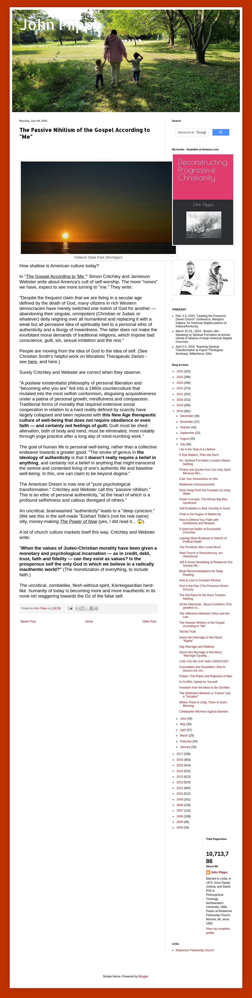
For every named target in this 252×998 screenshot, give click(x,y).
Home (89, 621)
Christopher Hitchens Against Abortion (203, 711)
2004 (180, 827)
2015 (180, 765)
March (184, 735)
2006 (180, 816)
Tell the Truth (187, 631)
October (185, 427)
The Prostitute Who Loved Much (200, 547)
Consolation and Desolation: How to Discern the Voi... (202, 668)
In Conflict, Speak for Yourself (198, 681)
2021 (180, 394)
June (183, 718)
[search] (192, 132)
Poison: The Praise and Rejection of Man (205, 676)
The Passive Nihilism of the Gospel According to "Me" (201, 624)
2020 (180, 399)
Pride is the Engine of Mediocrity (200, 514)
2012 (180, 782)
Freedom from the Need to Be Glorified (204, 687)
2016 (180, 759)
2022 (180, 388)
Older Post (149, 621)
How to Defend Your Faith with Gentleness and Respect (198, 521)
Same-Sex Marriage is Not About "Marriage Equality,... (200, 654)
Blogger (143, 976)
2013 (180, 776)
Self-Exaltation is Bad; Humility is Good (204, 508)
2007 (180, 810)
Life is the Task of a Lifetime (197, 449)
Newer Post (28, 621)
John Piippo (60, 24)
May (183, 724)
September (187, 433)
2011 (180, 788)
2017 (180, 754)
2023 (180, 382)
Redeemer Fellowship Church (195, 950)
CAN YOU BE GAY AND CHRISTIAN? (204, 661)
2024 (180, 377)
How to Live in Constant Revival (199, 580)
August (185, 438)
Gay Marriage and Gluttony (196, 646)
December (187, 416)
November (187, 421)
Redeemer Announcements (196, 484)
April (183, 730)
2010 (180, 793)
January (185, 747)
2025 (180, 371)
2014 (180, 771)
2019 (180, 405)
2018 (180, 411)
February (186, 741)
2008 (180, 805)
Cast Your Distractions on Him (198, 479)
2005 (180, 822)
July (183, 444)
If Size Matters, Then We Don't (199, 455)
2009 (180, 799)
